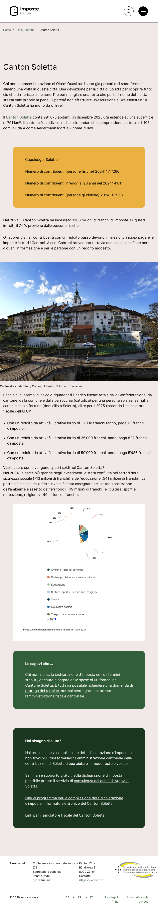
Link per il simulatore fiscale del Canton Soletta (65, 815)
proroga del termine (42, 691)
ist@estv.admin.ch (91, 880)
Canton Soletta (19, 117)
